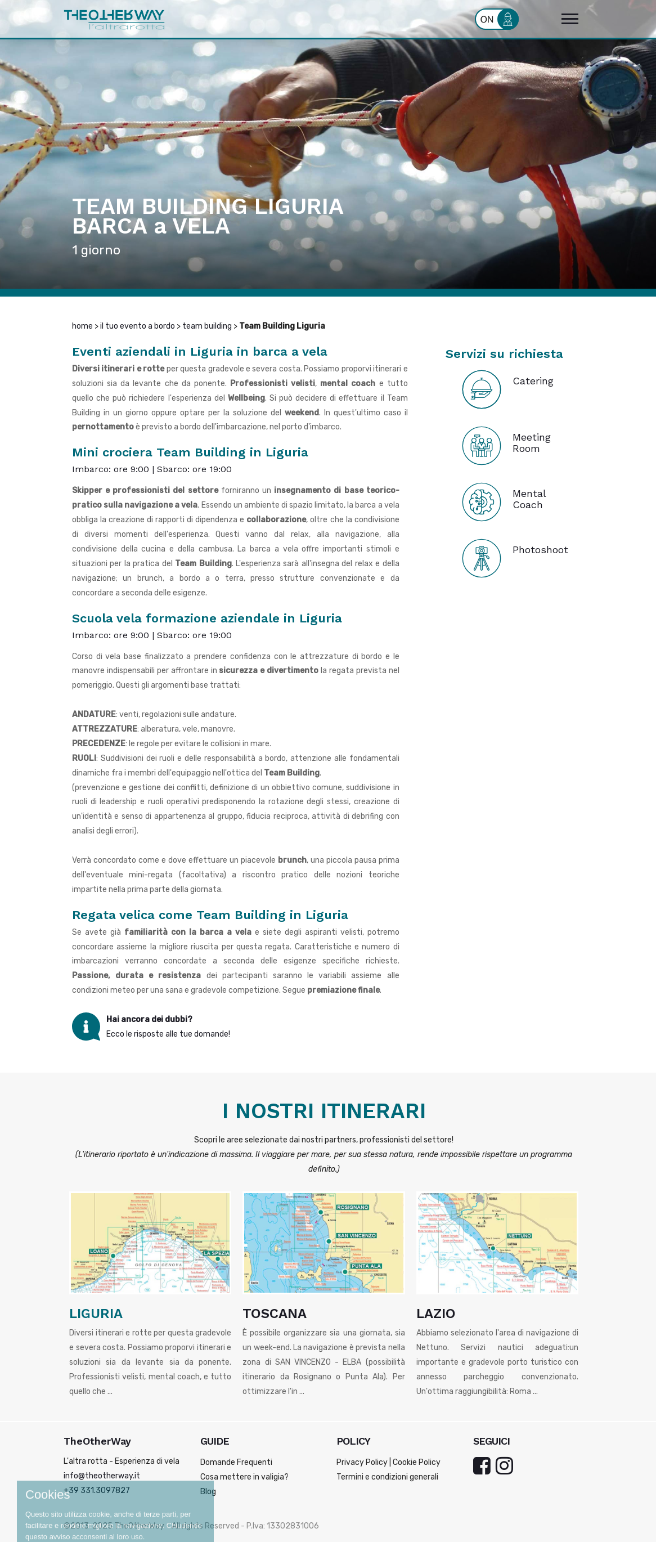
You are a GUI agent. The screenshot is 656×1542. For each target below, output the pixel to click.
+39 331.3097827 (97, 1490)
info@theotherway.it (102, 1476)
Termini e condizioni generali (387, 1477)
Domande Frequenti (236, 1462)
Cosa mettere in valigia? (244, 1477)
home (82, 326)
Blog (208, 1491)
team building (207, 326)
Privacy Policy (362, 1462)
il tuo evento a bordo (137, 326)
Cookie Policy (417, 1462)
